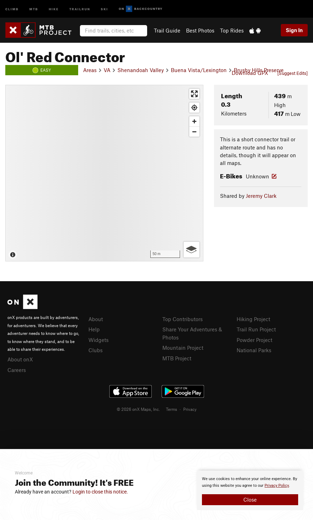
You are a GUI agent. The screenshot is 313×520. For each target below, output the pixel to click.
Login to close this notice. (100, 492)
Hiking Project (253, 319)
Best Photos (200, 30)
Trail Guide (167, 30)
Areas (90, 70)
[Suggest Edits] (292, 73)
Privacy (190, 409)
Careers (16, 370)
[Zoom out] (194, 131)
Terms (171, 409)
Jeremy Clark (261, 196)
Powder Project (254, 340)
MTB (33, 8)
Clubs (95, 350)
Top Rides (232, 30)
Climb (12, 8)
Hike (54, 8)
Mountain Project (182, 347)
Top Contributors (182, 319)
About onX (20, 359)
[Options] (191, 250)
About (95, 319)
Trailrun (79, 8)
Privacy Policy (277, 485)
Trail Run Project (256, 329)
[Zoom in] (194, 121)
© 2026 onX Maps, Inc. (138, 409)
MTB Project (176, 358)
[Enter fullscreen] (194, 94)
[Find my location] (194, 107)
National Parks (254, 350)
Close (250, 499)
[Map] (104, 173)
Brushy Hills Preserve (259, 70)
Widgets (98, 340)
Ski (104, 8)
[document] (250, 490)
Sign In (294, 30)
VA (107, 70)
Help (94, 329)
